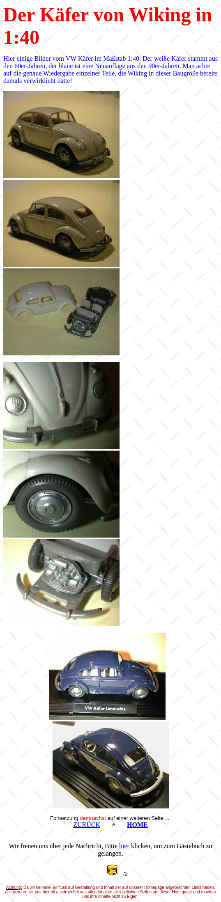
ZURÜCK (86, 824)
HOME (137, 824)
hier (124, 845)
